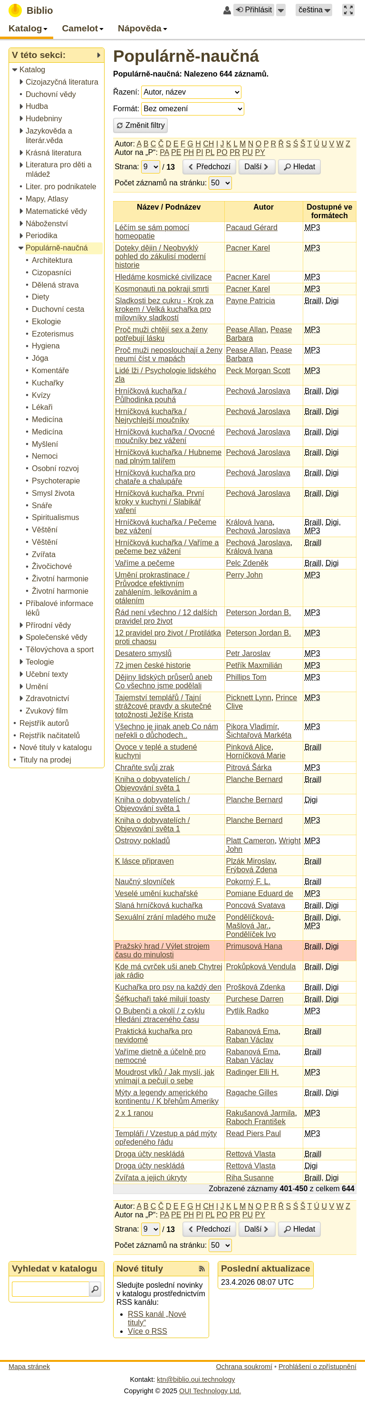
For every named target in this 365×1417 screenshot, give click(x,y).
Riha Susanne (250, 1178)
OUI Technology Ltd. (210, 1391)
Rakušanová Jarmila (260, 1113)
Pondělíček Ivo (251, 934)
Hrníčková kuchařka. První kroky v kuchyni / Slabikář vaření (159, 501)
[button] (281, 10)
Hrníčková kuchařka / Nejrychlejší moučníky (152, 415)
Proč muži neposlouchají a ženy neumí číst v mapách (168, 354)
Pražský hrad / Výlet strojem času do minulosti (162, 950)
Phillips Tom (246, 677)
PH (188, 152)
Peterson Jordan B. (258, 612)
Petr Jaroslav (248, 653)
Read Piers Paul (253, 1133)
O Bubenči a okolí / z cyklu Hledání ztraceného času (160, 1015)
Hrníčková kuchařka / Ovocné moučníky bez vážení (165, 436)
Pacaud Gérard (252, 227)
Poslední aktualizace (265, 1268)
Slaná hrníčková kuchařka (158, 905)
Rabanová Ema (252, 1031)
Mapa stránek (29, 1366)
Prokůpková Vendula (261, 967)
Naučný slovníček (144, 881)
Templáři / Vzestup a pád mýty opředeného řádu (166, 1137)
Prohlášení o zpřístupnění (317, 1366)
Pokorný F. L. (248, 881)
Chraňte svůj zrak (144, 767)
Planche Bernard (254, 779)
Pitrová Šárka (249, 767)
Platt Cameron (250, 841)
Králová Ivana (249, 522)
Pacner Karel (248, 248)
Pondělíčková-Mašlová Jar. (250, 921)
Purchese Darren (255, 999)
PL (209, 152)
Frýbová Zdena (252, 870)
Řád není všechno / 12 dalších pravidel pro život (166, 616)
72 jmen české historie (153, 665)
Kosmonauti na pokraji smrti (162, 289)
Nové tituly (139, 1268)
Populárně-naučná (186, 56)
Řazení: (126, 92)
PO (222, 152)
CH (208, 144)
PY (260, 152)
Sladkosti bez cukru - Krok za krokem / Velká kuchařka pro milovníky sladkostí (164, 309)
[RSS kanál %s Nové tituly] (202, 1268)
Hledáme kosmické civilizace (163, 277)
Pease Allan (246, 330)
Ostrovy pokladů (142, 841)
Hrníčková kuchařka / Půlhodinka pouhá (150, 395)
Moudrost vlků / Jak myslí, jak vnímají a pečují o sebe (164, 1076)
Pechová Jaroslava (258, 391)
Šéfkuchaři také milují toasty (162, 999)
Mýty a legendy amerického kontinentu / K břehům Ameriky (167, 1097)
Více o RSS (147, 1331)
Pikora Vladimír (252, 727)
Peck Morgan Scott (258, 370)
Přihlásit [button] (254, 10)
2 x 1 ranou (134, 1113)
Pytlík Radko (247, 1011)
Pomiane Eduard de (259, 893)
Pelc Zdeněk (247, 563)
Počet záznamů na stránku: (161, 183)
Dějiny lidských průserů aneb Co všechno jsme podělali (163, 681)
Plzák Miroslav (250, 861)
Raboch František (256, 1122)
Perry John (244, 575)
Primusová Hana (254, 946)
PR (235, 152)
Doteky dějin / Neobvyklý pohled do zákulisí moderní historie (160, 256)
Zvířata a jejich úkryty (151, 1178)
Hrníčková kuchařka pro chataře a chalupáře (155, 477)
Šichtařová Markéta (259, 735)
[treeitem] (57, 70)
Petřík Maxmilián (254, 665)
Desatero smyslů (143, 653)
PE (176, 152)
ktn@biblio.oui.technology (196, 1379)
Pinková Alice (248, 747)
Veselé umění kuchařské (156, 893)
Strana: (127, 167)
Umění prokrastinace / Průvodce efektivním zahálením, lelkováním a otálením (156, 588)
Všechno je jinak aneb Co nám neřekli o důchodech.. (166, 731)
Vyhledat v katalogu (54, 1268)
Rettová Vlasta (251, 1154)
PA (164, 152)
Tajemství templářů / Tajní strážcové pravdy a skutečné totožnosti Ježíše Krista (163, 706)
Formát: (126, 109)
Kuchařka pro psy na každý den (168, 987)
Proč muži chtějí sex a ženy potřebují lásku (161, 334)
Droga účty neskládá (149, 1154)
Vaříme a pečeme (144, 563)
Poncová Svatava (256, 905)
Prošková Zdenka (256, 987)
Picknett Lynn (248, 698)
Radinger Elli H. (252, 1072)
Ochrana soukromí (244, 1366)
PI (199, 152)
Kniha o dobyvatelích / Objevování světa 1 (152, 783)
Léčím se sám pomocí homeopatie (152, 231)
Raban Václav (250, 1040)
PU (247, 152)
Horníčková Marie (256, 756)
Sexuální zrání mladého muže (165, 917)
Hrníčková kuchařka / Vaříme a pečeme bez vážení (167, 547)
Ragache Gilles (252, 1093)
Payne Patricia (250, 301)
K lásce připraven (144, 861)
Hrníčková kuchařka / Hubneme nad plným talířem (168, 456)
